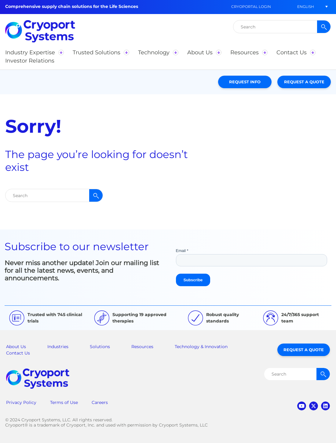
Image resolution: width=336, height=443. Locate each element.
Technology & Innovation (201, 346)
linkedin (325, 406)
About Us (16, 346)
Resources (142, 346)
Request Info (245, 81)
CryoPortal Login (251, 6)
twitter (313, 406)
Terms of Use (64, 402)
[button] (34, 52)
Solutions (100, 346)
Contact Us (18, 353)
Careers (100, 402)
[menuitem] (305, 7)
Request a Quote (304, 81)
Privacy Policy (21, 402)
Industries (57, 346)
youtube (301, 406)
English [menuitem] (305, 6)
